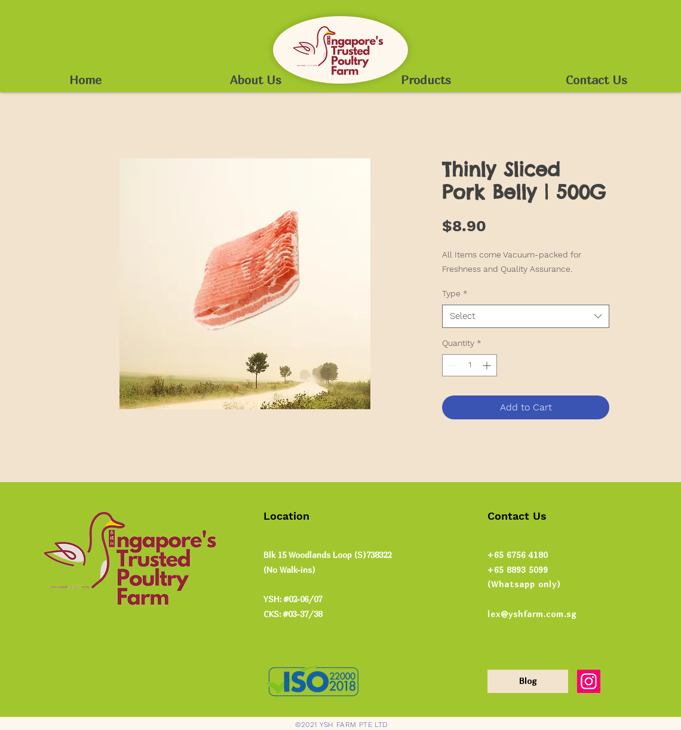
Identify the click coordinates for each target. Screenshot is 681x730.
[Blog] (527, 681)
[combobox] (525, 316)
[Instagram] (588, 681)
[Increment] (487, 365)
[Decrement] (451, 365)
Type (455, 293)
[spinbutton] (469, 365)
